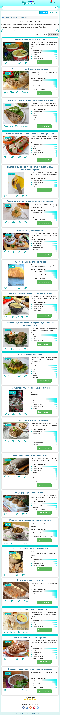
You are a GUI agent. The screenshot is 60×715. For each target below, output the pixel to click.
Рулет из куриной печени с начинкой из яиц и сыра (30, 134)
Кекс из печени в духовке (30, 355)
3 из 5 (30, 699)
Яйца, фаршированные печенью (30, 492)
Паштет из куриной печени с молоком (30, 610)
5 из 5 (35, 699)
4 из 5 (32, 699)
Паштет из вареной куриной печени (30, 262)
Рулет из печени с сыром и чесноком (30, 455)
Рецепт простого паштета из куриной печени (30, 520)
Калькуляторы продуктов (36, 713)
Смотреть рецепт (44, 62)
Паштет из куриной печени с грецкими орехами (30, 669)
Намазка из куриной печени (30, 230)
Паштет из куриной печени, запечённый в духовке (30, 100)
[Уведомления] (50, 2)
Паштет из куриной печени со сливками (30, 69)
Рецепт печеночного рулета (30, 580)
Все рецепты (43, 12)
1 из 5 (25, 699)
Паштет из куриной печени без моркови (30, 549)
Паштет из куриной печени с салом (30, 40)
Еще (3, 17)
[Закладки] (54, 1)
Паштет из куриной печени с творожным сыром (30, 293)
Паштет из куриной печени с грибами (30, 638)
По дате (46, 34)
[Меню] (1, 2)
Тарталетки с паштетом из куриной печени (30, 388)
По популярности (53, 34)
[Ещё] (56, 12)
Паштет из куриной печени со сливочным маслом (30, 201)
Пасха (51, 12)
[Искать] (56, 8)
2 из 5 (27, 699)
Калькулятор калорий (22, 713)
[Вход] (58, 2)
